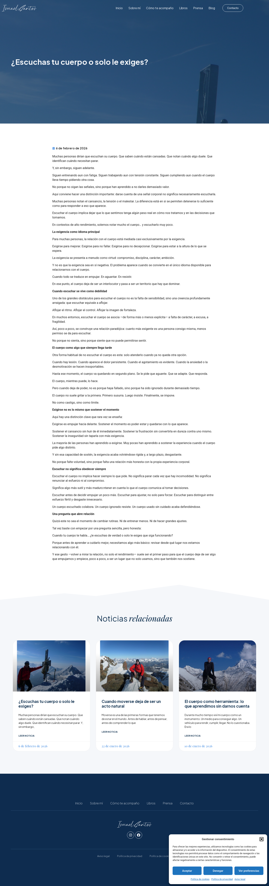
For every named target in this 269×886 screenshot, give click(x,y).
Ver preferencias (249, 871)
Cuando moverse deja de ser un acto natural (131, 704)
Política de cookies (200, 879)
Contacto (187, 803)
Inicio (134, 8)
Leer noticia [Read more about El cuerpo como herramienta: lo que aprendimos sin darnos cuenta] (193, 735)
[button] (261, 839)
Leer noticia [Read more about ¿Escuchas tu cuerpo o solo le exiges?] (26, 735)
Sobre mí (149, 8)
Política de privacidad (222, 879)
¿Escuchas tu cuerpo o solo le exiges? (46, 704)
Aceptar (187, 871)
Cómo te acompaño (174, 8)
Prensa (213, 8)
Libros (198, 8)
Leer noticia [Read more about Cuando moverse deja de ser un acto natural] (110, 731)
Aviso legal (239, 879)
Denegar (218, 871)
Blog (226, 8)
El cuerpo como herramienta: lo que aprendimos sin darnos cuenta (217, 704)
